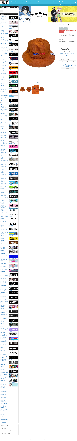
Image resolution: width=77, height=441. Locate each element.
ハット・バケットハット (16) (4, 62)
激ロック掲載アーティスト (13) (4, 176)
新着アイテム (14, 2)
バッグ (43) (2, 68)
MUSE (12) (2, 357)
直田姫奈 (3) (3, 194)
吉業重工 (13, 119)
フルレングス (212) (4, 52)
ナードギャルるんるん (13, 271)
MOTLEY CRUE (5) (4, 354)
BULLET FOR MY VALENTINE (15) (4, 285)
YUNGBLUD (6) (3, 422)
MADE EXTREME (13, 219)
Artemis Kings (13, 137)
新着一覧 (72, 4)
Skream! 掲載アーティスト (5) (4, 146)
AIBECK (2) (2, 104)
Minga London (13, 18)
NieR (13, 275)
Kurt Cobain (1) (3, 332)
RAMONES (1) (3, 384)
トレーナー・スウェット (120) (4, 31)
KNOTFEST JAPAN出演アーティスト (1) (4, 329)
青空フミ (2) (3, 155)
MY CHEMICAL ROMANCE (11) (3, 360)
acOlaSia (13, 358)
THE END (13, 215)
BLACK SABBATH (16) (4, 273)
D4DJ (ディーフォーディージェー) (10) (4, 116)
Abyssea (13, 128)
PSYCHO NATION (13, 50)
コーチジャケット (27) (4, 20)
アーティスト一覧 (34, 2)
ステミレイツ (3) (3, 195)
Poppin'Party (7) (3, 137)
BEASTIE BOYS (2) (4, 269)
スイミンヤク (13, 330)
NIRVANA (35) (3, 364)
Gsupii (13, 210)
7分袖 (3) (2, 39)
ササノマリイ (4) (3, 183)
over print (13, 27)
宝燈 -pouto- (13, 160)
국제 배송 (62, 31)
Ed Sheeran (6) (3, 299)
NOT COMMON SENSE (13, 363)
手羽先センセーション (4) (4, 213)
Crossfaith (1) (3, 113)
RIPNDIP (13, 82)
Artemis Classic (13, 133)
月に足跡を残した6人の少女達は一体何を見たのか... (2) (4, 206)
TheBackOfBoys (13, 302)
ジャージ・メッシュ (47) (4, 46)
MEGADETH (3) (3, 344)
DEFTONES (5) (3, 296)
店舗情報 (61, 2)
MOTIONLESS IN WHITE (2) (4, 352)
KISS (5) (2, 326)
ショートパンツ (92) (4, 53)
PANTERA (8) (3, 369)
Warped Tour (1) (3, 417)
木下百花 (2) (3, 169)
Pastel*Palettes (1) (4, 135)
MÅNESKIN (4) (3, 340)
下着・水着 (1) (3, 89)
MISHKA (13, 307)
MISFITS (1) (3, 347)
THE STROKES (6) (4, 403)
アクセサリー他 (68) (4, 95)
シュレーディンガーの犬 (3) (4, 190)
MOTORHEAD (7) (4, 356)
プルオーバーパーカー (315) (4, 28)
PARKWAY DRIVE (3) (4, 372)
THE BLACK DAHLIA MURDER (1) (4, 410)
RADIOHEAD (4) (3, 380)
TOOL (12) (2, 414)
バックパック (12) (4, 73)
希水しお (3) (3, 167)
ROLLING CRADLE (13, 239)
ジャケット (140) (3, 16)
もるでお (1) (3, 235)
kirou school (13, 385)
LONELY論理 (13, 298)
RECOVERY (13, 124)
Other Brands (13, 372)
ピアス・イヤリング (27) (4, 82)
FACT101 (13, 312)
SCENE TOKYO (13, 32)
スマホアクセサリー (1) (4, 93)
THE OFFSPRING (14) (4, 413)
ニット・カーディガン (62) (4, 41)
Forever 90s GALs (13, 266)
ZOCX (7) (2, 198)
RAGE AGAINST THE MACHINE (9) (4, 382)
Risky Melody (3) (3, 140)
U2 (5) (2, 416)
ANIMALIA (13, 325)
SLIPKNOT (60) (3, 399)
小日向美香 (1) (3, 178)
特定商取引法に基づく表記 (9, 430)
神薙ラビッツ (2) (3, 166)
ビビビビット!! (13, 261)
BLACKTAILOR (13, 110)
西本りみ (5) (3, 219)
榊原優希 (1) (3, 181)
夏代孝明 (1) (3, 218)
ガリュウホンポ (13, 321)
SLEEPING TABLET (13, 96)
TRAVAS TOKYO (13, 142)
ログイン (53, 4)
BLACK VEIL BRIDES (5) (4, 276)
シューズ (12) (3, 77)
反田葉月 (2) (3, 203)
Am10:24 (13, 192)
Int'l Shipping (62, 30)
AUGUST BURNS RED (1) (4, 260)
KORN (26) (2, 330)
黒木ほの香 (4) (3, 174)
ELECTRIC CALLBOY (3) (4, 302)
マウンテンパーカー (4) (4, 23)
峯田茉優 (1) (3, 233)
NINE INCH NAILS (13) (4, 363)
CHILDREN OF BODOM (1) (3, 287)
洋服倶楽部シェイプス (13, 248)
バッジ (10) (2, 91)
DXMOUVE (13, 197)
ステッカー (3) (3, 98)
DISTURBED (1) (3, 298)
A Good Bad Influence (13, 45)
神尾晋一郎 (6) (3, 164)
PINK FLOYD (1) (3, 377)
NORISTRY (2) (3, 221)
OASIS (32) (2, 366)
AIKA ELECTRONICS (13, 257)
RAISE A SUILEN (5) (4, 138)
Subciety (13, 41)
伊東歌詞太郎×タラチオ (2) (4, 161)
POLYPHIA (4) (3, 378)
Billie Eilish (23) (3, 271)
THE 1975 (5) (3, 246)
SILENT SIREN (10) (4, 143)
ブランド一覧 (24, 2)
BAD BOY (13, 252)
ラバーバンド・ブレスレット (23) (4, 87)
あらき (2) (2, 157)
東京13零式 (13, 156)
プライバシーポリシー (9, 433)
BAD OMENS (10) (4, 266)
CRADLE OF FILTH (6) (4, 293)
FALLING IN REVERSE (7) (3, 306)
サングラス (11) (3, 65)
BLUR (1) (2, 279)
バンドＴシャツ (46, 2)
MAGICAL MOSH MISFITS (13, 86)
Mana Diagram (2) (4, 132)
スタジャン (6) (3, 18)
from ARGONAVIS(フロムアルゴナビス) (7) (4, 122)
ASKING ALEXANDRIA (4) (4, 257)
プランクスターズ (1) (4, 227)
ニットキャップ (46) (4, 63)
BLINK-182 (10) (3, 278)
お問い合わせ (9, 428)
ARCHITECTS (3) (4, 255)
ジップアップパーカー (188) (4, 26)
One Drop (13, 201)
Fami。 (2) (2, 119)
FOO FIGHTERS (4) (4, 312)
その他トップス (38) (4, 50)
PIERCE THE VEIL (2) (4, 375)
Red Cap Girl (13, 59)
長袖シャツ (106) (3, 37)
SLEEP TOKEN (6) (4, 397)
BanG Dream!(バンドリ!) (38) (4, 110)
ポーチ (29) (2, 70)
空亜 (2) (2, 171)
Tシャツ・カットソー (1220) (4, 35)
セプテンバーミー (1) (4, 197)
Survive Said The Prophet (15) (3, 150)
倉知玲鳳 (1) (3, 172)
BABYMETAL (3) (3, 107)
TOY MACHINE (13, 77)
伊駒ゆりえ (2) (3, 158)
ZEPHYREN (13, 349)
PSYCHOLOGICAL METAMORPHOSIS (13, 344)
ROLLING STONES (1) (4, 389)
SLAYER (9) (3, 395)
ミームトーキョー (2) (4, 232)
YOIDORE (13, 68)
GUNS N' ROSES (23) (4, 316)
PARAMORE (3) (3, 371)
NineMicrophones (13, 178)
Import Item (13, 367)
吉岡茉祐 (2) (3, 238)
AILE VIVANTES (13, 280)
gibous (13, 101)
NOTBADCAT (13, 174)
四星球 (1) (2, 192)
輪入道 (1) (2, 241)
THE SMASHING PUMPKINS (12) (3, 401)
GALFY (13, 23)
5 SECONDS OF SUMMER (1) (3, 248)
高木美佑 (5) (3, 200)
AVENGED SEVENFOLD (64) (4, 263)
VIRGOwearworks (13, 105)
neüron (13, 206)
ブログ (54, 2)
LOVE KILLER (13, 339)
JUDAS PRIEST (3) (4, 321)
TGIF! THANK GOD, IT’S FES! (13, 224)
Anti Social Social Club (13, 353)
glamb (13, 36)
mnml (13, 115)
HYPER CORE (13, 316)
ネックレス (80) (3, 67)
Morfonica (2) (3, 134)
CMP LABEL (13, 169)
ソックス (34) (3, 79)
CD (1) (2, 100)
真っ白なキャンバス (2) (4, 230)
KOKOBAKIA (13, 229)
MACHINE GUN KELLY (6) (3, 338)
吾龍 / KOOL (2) (3, 180)
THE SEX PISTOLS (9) (4, 392)
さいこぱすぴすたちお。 (13, 165)
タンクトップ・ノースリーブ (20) (4, 48)
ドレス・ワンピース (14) (4, 57)
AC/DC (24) (2, 250)
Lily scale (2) (3, 130)
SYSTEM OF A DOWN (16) (3, 407)
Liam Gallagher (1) (4, 334)
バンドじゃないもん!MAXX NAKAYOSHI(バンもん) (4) (4, 225)
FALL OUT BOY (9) (4, 308)
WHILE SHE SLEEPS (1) (4, 420)
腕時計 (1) (2, 85)
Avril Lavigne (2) (3, 264)
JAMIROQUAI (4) (3, 320)
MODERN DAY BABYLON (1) (3, 350)
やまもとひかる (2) (4, 237)
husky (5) (2, 126)
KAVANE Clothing (13, 92)
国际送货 (68, 30)
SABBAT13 (13, 188)
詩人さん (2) (3, 188)
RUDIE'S (13, 183)
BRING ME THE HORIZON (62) (3, 282)
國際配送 (73, 30)
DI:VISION (13, 289)
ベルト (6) (2, 71)
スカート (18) (3, 55)
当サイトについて (9, 425)
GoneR (13, 243)
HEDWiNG (13, 293)
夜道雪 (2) (2, 240)
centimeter (13, 64)
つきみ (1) (2, 209)
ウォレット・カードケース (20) (4, 76)
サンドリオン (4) (3, 186)
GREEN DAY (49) (4, 314)
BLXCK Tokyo (13, 284)
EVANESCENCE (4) (4, 304)
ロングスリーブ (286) (4, 33)
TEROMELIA (13, 334)
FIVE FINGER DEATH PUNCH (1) (4, 311)
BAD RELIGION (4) (4, 268)
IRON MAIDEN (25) (4, 318)
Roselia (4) (2, 142)
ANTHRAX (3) (3, 253)
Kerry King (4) (3, 323)
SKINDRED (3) (3, 394)
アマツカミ (13, 151)
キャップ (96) (3, 59)
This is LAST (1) (3, 152)
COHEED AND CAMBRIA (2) (3, 290)
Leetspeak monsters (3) (4, 129)
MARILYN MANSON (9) (4, 342)
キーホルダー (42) (4, 97)
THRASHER (13, 234)
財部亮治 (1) (3, 202)
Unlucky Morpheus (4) (4, 153)
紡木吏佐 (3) (3, 210)
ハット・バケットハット (63, 27)
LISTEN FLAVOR (13, 147)
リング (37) (2, 83)
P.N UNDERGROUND (13, 54)
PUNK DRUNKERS (13, 73)
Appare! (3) (2, 106)
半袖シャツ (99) (3, 43)
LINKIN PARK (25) (4, 335)
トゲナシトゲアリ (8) (4, 216)
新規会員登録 (63, 4)
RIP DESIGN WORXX (13, 381)
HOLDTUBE (13, 376)
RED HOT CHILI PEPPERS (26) (3, 387)
